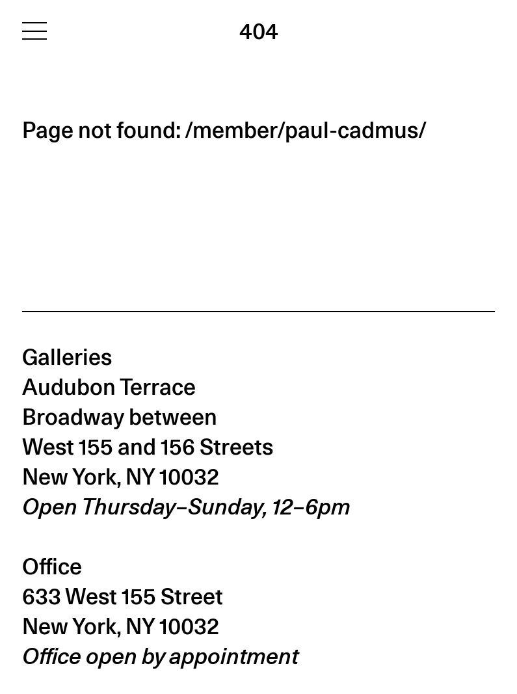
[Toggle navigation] (34, 30)
